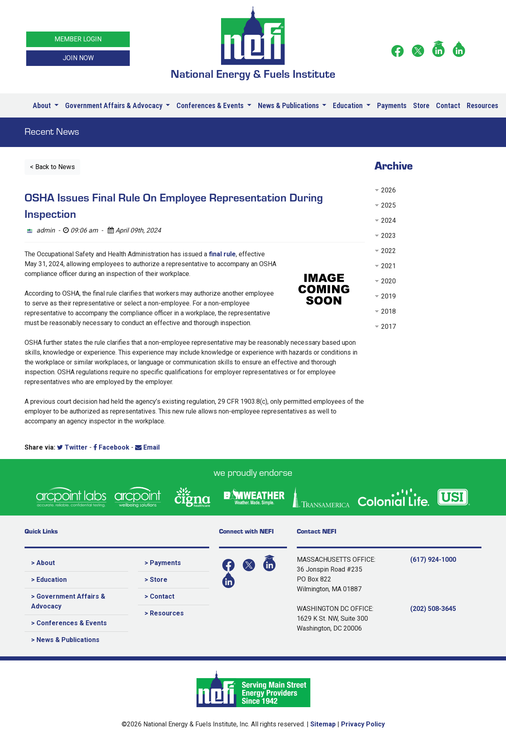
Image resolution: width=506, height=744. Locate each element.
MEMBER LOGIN (78, 39)
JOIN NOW (78, 58)
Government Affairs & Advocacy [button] (114, 105)
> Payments (163, 563)
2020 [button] (388, 281)
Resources (482, 105)
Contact (448, 105)
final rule (222, 254)
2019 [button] (388, 296)
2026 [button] (388, 190)
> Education (49, 579)
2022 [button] (388, 251)
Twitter (72, 447)
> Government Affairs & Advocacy (68, 601)
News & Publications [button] (289, 105)
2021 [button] (388, 266)
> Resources (164, 613)
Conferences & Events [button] (210, 105)
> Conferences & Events (69, 623)
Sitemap (323, 724)
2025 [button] (388, 205)
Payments (392, 105)
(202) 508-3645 (433, 609)
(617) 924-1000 (433, 559)
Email (147, 447)
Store (421, 105)
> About (43, 563)
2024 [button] (388, 220)
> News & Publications (65, 640)
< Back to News (52, 167)
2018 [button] (388, 311)
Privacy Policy (363, 724)
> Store (156, 579)
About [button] (42, 105)
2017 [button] (388, 326)
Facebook (111, 447)
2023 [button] (388, 236)
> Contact (159, 596)
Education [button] (348, 105)
